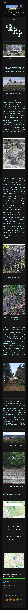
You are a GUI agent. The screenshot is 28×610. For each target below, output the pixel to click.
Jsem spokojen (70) (8, 577)
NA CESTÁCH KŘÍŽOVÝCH (14, 539)
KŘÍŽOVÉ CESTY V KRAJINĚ (14, 536)
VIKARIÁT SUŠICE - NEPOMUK (14, 530)
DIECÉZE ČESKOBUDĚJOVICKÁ (14, 533)
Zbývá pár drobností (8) (9, 581)
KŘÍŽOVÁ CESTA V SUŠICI (14, 526)
